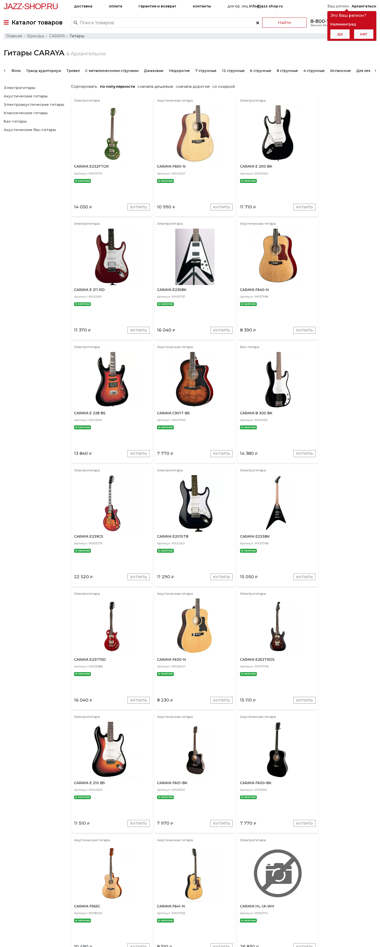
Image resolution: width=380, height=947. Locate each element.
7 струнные (206, 72)
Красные (180, 880)
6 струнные (260, 72)
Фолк (16, 72)
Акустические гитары (26, 98)
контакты (202, 6)
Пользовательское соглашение (31, 934)
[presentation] (4, 72)
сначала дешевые (158, 88)
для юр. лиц (255, 6)
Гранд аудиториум (43, 72)
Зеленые (315, 880)
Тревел (73, 72)
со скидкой (226, 88)
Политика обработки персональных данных (43, 939)
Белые (266, 880)
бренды (213, 913)
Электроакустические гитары (34, 106)
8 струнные (287, 72)
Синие (249, 880)
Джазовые (153, 72)
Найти (283, 22)
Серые (124, 880)
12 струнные (233, 72)
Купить (133, 210)
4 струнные (314, 72)
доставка (83, 6)
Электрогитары (19, 89)
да (340, 34)
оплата (115, 6)
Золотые (229, 880)
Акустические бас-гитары (30, 131)
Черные (356, 880)
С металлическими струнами (112, 72)
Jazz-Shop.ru (31, 6)
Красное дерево (151, 880)
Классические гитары (26, 114)
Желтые (336, 880)
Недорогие (179, 72)
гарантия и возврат (157, 6)
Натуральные (290, 880)
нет (363, 34)
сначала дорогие (195, 88)
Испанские (340, 72)
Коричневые (205, 880)
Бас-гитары (15, 123)
